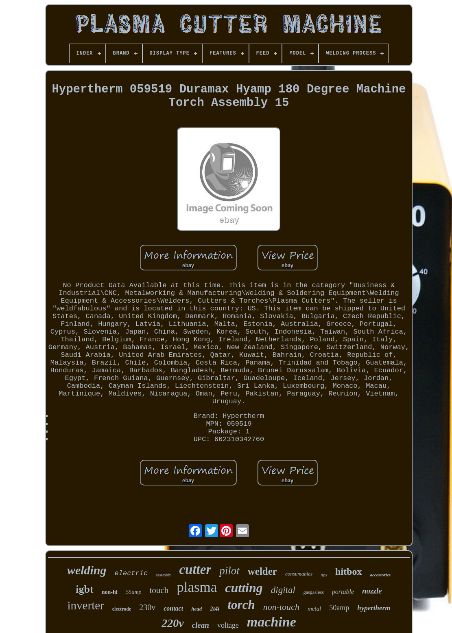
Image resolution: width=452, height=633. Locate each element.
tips (324, 574)
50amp (339, 608)
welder (262, 571)
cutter (195, 569)
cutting (243, 587)
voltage (228, 625)
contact (173, 608)
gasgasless (314, 592)
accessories (380, 574)
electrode (121, 609)
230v (147, 607)
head (196, 609)
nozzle (372, 591)
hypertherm (373, 608)
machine (271, 621)
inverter (86, 605)
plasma (197, 587)
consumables (298, 574)
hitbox (348, 571)
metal (314, 608)
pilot (229, 571)
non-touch (281, 607)
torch (241, 605)
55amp (133, 592)
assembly (163, 575)
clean (200, 625)
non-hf (110, 592)
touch (159, 590)
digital (283, 590)
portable (343, 591)
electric (131, 573)
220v (172, 623)
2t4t (214, 608)
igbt (84, 589)
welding (87, 570)
